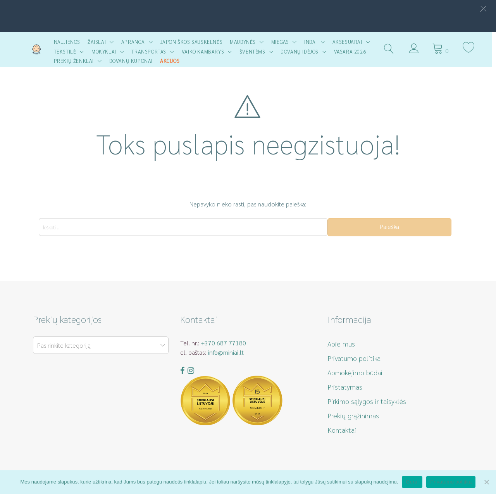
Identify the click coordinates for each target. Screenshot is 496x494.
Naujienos (69, 41)
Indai (312, 41)
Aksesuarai (349, 41)
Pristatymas (344, 386)
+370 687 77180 (223, 343)
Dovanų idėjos (301, 51)
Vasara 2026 (352, 51)
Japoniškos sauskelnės (193, 41)
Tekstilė (67, 51)
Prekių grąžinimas (353, 415)
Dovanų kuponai (133, 60)
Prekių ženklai (76, 60)
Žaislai (99, 41)
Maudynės (245, 41)
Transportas (151, 51)
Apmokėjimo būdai (354, 372)
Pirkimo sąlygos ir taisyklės (366, 401)
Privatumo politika (354, 358)
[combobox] (101, 345)
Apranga (135, 41)
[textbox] (99, 345)
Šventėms (254, 51)
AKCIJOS (171, 60)
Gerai (412, 482)
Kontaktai (341, 429)
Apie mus (341, 343)
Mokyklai (105, 51)
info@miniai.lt (226, 352)
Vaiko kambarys (205, 51)
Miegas (282, 41)
